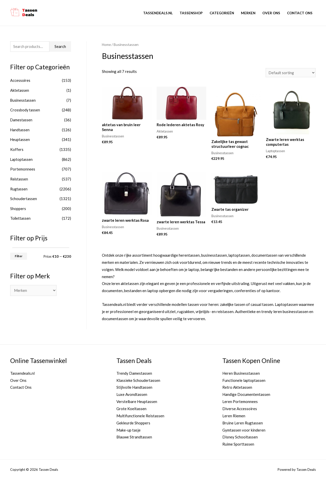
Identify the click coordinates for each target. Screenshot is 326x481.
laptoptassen (239, 256)
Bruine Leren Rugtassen (242, 424)
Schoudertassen (23, 196)
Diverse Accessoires (239, 410)
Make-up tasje (128, 431)
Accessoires (20, 81)
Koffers (16, 148)
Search (60, 46)
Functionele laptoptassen (243, 381)
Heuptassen (20, 138)
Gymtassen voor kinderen (243, 431)
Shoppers (18, 206)
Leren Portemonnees (240, 402)
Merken (248, 13)
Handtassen (20, 129)
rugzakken (186, 312)
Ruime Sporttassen (238, 445)
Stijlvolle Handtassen (134, 388)
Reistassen (19, 177)
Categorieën (222, 13)
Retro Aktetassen (237, 388)
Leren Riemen (233, 417)
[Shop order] (290, 72)
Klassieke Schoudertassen (138, 381)
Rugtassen (19, 186)
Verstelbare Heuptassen (136, 402)
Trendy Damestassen (134, 374)
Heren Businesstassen (241, 374)
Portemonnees (22, 167)
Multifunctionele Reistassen (140, 417)
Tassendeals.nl (158, 13)
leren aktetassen (126, 285)
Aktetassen (19, 90)
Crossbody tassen (25, 109)
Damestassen (21, 119)
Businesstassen (23, 100)
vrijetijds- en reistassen (216, 312)
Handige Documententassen (246, 395)
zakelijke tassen (233, 305)
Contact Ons (300, 13)
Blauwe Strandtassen (134, 438)
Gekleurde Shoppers (133, 424)
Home (106, 44)
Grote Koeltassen (131, 410)
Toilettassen (20, 215)
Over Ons (271, 13)
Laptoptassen (21, 157)
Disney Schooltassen (240, 438)
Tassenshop (191, 13)
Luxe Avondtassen (131, 395)
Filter (18, 253)
